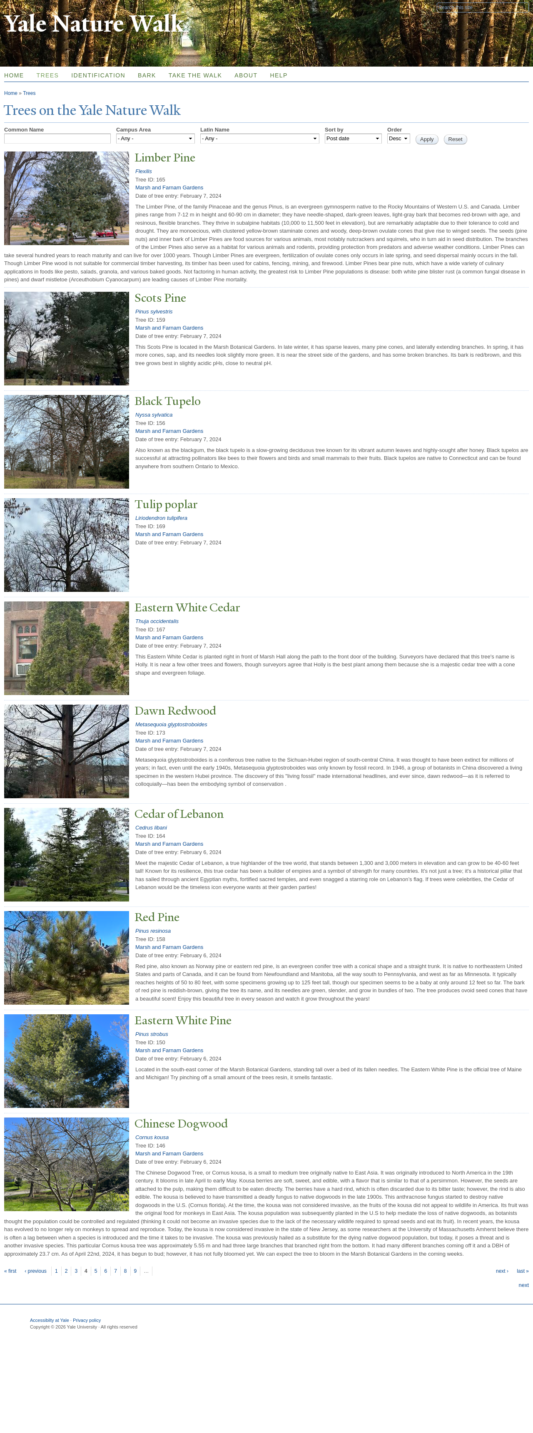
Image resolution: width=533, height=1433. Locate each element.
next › (502, 1271)
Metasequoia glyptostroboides (171, 724)
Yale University (27, 7)
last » (523, 1271)
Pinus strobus (151, 1034)
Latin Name (214, 130)
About (245, 75)
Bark (147, 75)
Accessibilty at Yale (49, 1320)
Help (278, 75)
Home (10, 93)
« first (10, 1271)
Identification (98, 75)
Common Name (24, 130)
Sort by (334, 130)
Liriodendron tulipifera (161, 518)
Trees (48, 75)
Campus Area (133, 130)
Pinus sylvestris (154, 311)
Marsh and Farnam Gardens (169, 187)
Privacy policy (87, 1320)
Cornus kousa (152, 1137)
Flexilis (143, 171)
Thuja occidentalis (157, 621)
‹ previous (36, 1271)
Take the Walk (195, 75)
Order (394, 130)
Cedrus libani (151, 828)
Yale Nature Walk (94, 24)
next (523, 1285)
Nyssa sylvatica (154, 415)
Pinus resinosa (153, 931)
